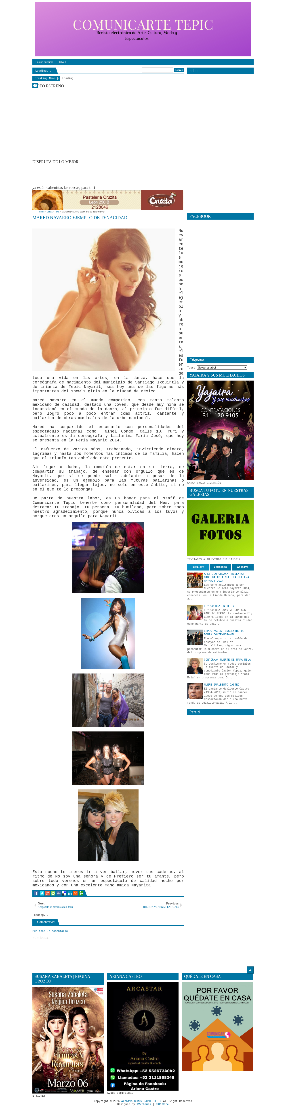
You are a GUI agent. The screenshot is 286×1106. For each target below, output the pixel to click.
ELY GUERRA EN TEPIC (219, 606)
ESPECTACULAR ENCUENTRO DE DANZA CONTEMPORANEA (224, 633)
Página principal (44, 62)
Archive (242, 567)
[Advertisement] (113, 174)
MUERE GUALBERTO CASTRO (221, 684)
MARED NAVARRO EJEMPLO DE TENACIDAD (79, 217)
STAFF (63, 62)
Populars (197, 567)
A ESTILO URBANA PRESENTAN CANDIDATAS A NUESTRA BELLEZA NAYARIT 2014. (226, 578)
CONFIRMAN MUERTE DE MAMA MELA (227, 659)
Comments (220, 567)
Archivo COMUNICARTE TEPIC (141, 1101)
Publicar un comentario (50, 931)
